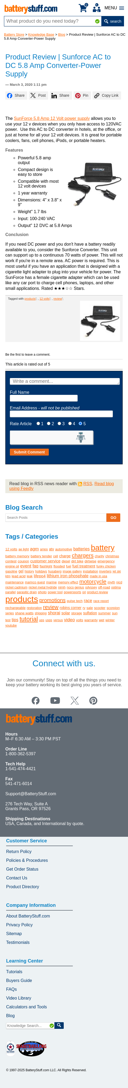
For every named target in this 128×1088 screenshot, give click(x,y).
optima (116, 587)
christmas (112, 556)
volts (79, 620)
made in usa (98, 576)
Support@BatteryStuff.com (30, 793)
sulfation (90, 613)
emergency (106, 561)
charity (99, 556)
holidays (41, 571)
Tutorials (14, 971)
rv (84, 608)
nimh (62, 587)
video (69, 619)
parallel (10, 592)
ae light (23, 549)
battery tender (41, 556)
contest (11, 561)
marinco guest (35, 582)
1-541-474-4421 (20, 768)
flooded (59, 566)
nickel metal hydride (43, 587)
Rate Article (21, 423)
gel (20, 571)
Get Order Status (22, 869)
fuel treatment (83, 566)
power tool (55, 592)
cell (55, 556)
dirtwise (90, 561)
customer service (45, 561)
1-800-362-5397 (20, 754)
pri (84, 592)
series (9, 613)
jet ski (117, 571)
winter (110, 620)
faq (35, 566)
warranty (91, 620)
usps (48, 620)
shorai (54, 612)
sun (115, 613)
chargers (83, 555)
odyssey (91, 587)
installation (90, 571)
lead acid (19, 576)
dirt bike (77, 561)
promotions (52, 600)
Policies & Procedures (27, 860)
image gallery (72, 571)
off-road (104, 587)
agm (34, 548)
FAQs (11, 989)
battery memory (17, 556)
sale (89, 608)
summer (104, 613)
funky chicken (106, 566)
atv (51, 549)
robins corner (71, 608)
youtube (11, 625)
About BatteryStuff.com (28, 916)
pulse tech (75, 601)
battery (103, 547)
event (25, 566)
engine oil (12, 566)
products (30, 298)
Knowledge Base (41, 34)
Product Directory (22, 886)
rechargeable (15, 608)
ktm (7, 576)
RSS (87, 483)
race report (101, 601)
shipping (41, 613)
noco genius (75, 587)
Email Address (44, 408)
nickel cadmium (16, 587)
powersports (72, 592)
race (88, 600)
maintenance (14, 582)
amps (44, 549)
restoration (34, 608)
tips (15, 620)
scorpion (113, 608)
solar (65, 613)
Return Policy (18, 851)
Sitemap (14, 933)
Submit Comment (29, 452)
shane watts (24, 613)
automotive (63, 549)
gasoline (11, 571)
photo (42, 592)
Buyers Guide (19, 980)
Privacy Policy (19, 925)
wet (101, 620)
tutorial (28, 619)
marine (51, 582)
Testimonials (18, 942)
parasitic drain (27, 592)
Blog (61, 34)
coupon (23, 561)
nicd (119, 582)
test (7, 620)
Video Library (18, 998)
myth (111, 582)
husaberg (55, 571)
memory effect (68, 582)
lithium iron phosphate (68, 576)
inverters (105, 571)
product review (97, 592)
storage (76, 613)
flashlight (46, 566)
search (112, 21)
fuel (68, 566)
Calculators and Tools (26, 1007)
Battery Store (14, 34)
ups (41, 620)
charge (65, 556)
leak (30, 576)
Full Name (19, 392)
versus (58, 620)
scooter (100, 608)
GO (113, 517)
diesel (66, 561)
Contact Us (16, 878)
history (29, 571)
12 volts (44, 298)
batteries (81, 549)
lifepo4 (40, 576)
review (58, 298)
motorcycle (92, 581)
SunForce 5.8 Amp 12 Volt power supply (52, 118)
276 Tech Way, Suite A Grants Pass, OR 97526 (28, 806)
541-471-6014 (18, 783)
